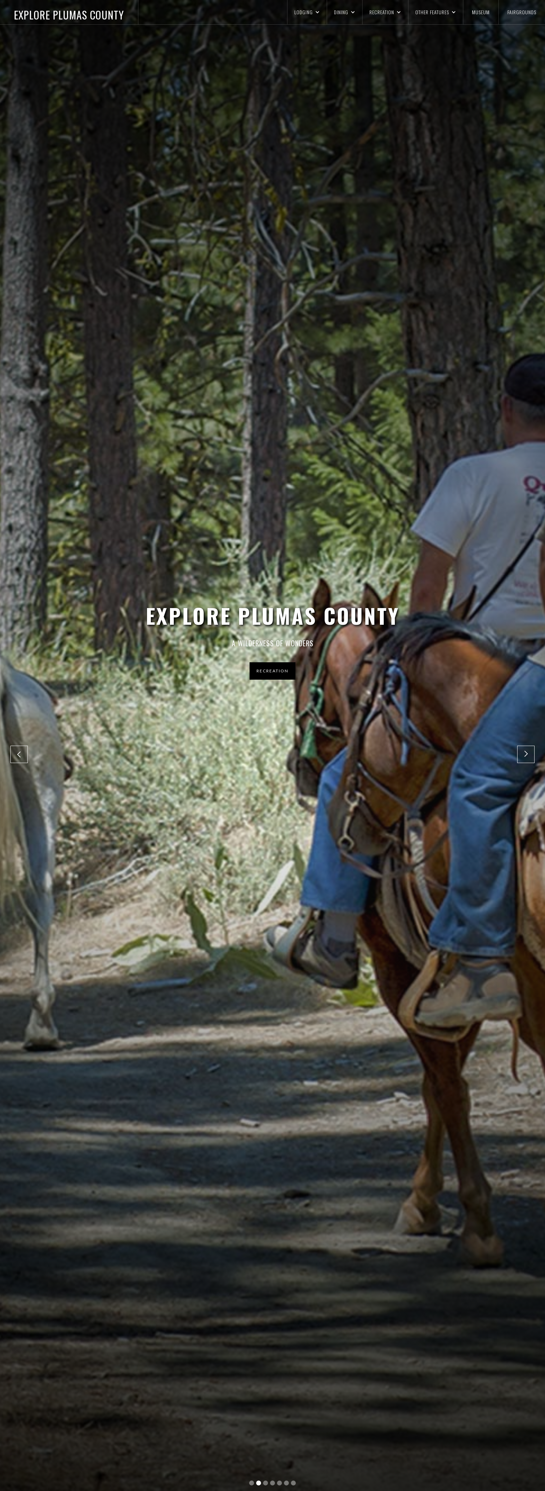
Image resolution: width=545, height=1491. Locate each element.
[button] (307, 12)
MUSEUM (481, 12)
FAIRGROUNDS (521, 12)
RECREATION (272, 670)
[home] (69, 12)
